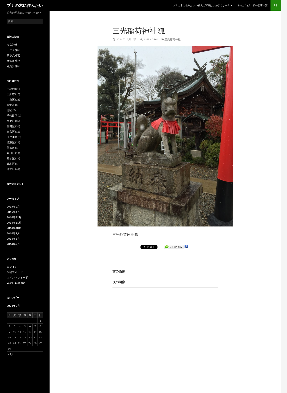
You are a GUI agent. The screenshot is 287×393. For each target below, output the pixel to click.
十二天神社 (13, 50)
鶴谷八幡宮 (13, 55)
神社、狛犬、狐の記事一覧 (253, 5)
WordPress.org (16, 282)
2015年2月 (13, 206)
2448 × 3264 (150, 39)
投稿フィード (15, 272)
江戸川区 (12, 137)
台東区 (11, 121)
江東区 (11, 142)
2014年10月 (14, 228)
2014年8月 (13, 238)
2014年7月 (13, 244)
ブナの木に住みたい (25, 5)
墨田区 (11, 126)
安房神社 (12, 44)
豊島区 (11, 163)
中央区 (11, 99)
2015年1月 (13, 212)
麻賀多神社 (13, 60)
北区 (9, 110)
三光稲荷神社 (172, 39)
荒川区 (11, 153)
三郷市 (11, 94)
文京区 (11, 131)
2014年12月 (14, 217)
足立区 (11, 169)
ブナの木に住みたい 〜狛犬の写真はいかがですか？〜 (202, 5)
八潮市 (11, 105)
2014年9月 (13, 233)
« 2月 (11, 354)
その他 (11, 89)
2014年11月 (14, 222)
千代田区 (12, 115)
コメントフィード (17, 277)
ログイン (12, 266)
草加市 (11, 147)
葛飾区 (11, 158)
